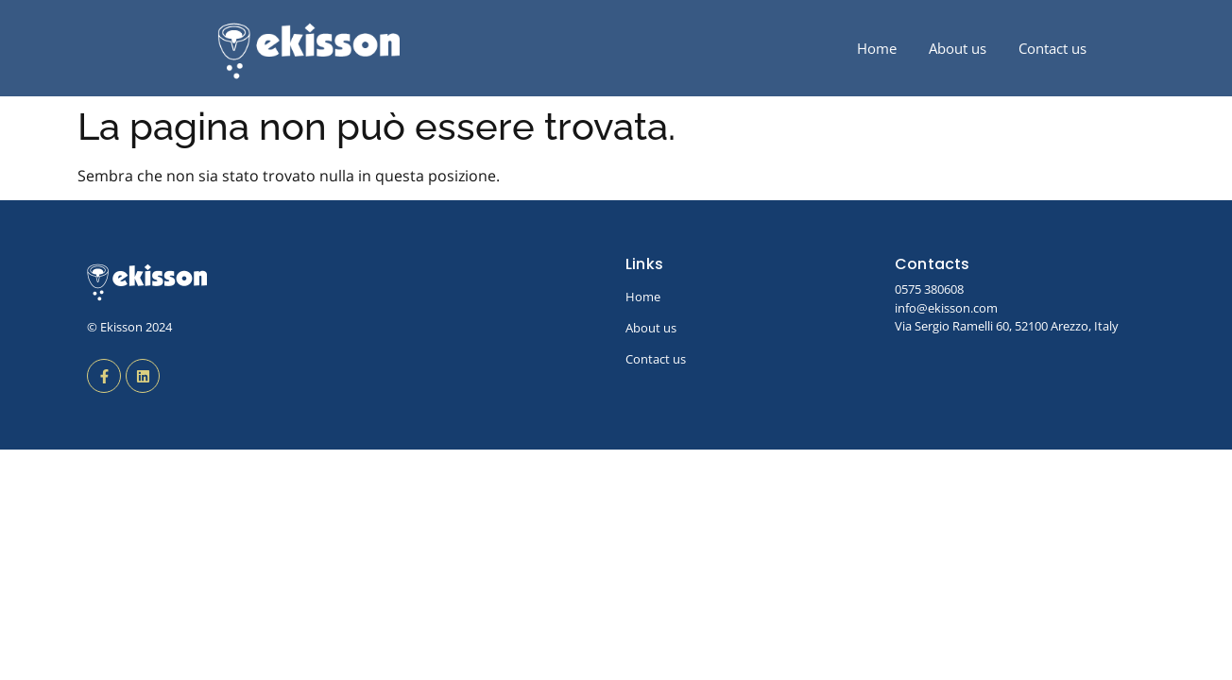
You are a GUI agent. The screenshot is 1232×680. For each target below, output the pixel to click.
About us (957, 48)
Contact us (1052, 48)
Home (877, 48)
